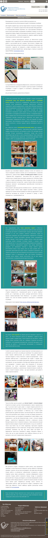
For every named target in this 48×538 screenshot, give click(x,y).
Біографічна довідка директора (40, 510)
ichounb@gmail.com (18, 528)
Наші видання (18, 510)
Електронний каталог (19, 507)
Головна (3, 15)
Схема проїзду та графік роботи (17, 529)
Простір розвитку (21, 15)
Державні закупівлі (38, 513)
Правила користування (5, 511)
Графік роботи (4, 509)
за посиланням (15, 487)
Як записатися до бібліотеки (7, 510)
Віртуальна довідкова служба (21, 513)
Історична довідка (4, 506)
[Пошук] (46, 7)
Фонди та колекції (4, 513)
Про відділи (3, 516)
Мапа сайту (17, 514)
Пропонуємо (10, 15)
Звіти (35, 511)
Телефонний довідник (15, 530)
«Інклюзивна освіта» (19, 51)
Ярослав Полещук (16, 536)
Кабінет (32, 1)
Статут (35, 509)
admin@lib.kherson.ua (26, 528)
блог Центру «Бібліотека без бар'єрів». (29, 302)
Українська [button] (20, 1)
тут (23, 53)
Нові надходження (19, 509)
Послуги (2, 514)
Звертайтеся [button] (27, 1)
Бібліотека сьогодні (5, 507)
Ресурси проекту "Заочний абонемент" (23, 511)
